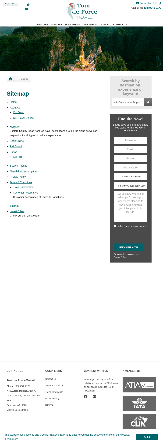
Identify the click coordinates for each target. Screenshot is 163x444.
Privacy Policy (18, 176)
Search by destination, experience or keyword (130, 87)
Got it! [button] (147, 437)
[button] (160, 3)
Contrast (10, 4)
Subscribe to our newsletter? (132, 226)
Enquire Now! (130, 119)
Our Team (18, 112)
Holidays (15, 126)
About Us (15, 107)
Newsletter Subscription (23, 171)
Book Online (17, 141)
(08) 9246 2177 (152, 8)
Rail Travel (16, 146)
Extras (13, 152)
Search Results (18, 165)
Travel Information (23, 187)
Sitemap (14, 205)
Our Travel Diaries (23, 118)
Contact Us (50, 379)
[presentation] (138, 236)
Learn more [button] (11, 439)
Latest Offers (17, 211)
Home (13, 102)
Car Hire (18, 156)
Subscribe (143, 3)
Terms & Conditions (21, 182)
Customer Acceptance (25, 192)
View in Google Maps (17, 410)
